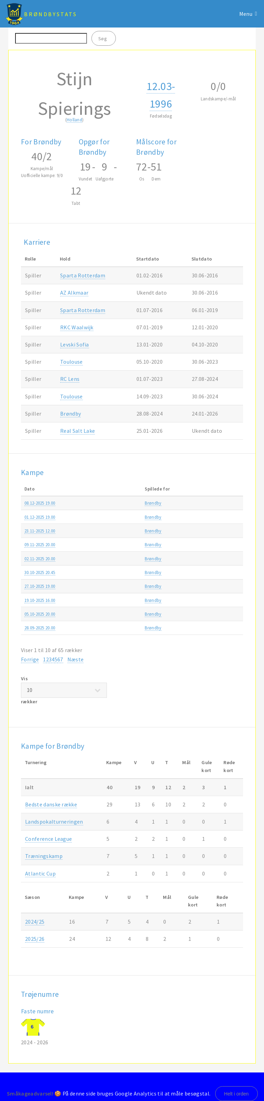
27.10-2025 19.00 (39, 586)
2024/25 (34, 921)
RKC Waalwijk (77, 327)
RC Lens (69, 378)
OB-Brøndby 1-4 (109, 586)
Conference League (48, 838)
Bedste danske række (193, 503)
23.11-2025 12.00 (39, 530)
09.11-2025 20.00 (39, 544)
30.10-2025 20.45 (39, 572)
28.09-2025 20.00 (39, 627)
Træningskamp (44, 855)
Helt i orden (236, 1094)
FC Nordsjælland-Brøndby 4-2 (123, 572)
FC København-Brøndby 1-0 (121, 530)
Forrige (30, 659)
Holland (74, 119)
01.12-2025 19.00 (39, 517)
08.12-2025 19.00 (39, 503)
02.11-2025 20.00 (39, 558)
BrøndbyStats (50, 14)
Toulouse (71, 361)
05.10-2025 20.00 (39, 614)
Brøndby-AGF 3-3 (110, 600)
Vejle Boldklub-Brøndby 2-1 (120, 503)
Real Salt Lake (77, 430)
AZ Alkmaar (74, 292)
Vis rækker (64, 690)
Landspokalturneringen (195, 572)
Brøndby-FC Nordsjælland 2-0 (123, 544)
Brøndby (70, 413)
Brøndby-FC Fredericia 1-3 (119, 517)
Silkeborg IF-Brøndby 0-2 (118, 558)
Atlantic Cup (40, 873)
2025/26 (232, 503)
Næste (75, 659)
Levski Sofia (74, 344)
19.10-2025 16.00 (39, 600)
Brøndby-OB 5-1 (109, 627)
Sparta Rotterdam (82, 275)
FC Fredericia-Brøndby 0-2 (119, 614)
